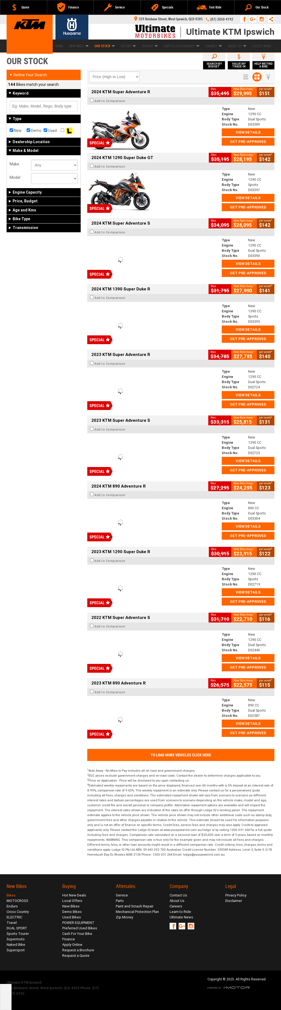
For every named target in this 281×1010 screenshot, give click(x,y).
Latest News (261, 46)
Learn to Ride (180, 911)
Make (14, 164)
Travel (12, 922)
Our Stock (104, 46)
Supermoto (16, 939)
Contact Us (178, 895)
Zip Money (124, 917)
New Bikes (71, 906)
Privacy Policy (235, 895)
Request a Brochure (78, 950)
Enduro (12, 906)
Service (150, 46)
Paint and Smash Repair (134, 906)
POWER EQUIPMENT (78, 922)
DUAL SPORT (17, 928)
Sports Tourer (18, 933)
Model (15, 177)
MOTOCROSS (17, 900)
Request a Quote (75, 955)
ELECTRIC (14, 917)
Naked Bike (16, 944)
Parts (120, 900)
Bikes (11, 895)
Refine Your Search (28, 74)
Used (50, 130)
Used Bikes (71, 917)
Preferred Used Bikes (79, 928)
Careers (176, 906)
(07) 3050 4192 (221, 19)
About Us (237, 46)
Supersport (16, 950)
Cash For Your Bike (77, 933)
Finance (214, 46)
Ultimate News (181, 917)
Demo (34, 130)
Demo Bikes (72, 911)
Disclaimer (233, 900)
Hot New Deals (74, 895)
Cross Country (18, 911)
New (16, 130)
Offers (128, 46)
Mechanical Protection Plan (137, 911)
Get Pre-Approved (248, 141)
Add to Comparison (109, 101)
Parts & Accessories (181, 46)
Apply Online (72, 944)
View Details (248, 132)
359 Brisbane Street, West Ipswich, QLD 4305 (168, 19)
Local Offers (72, 900)
